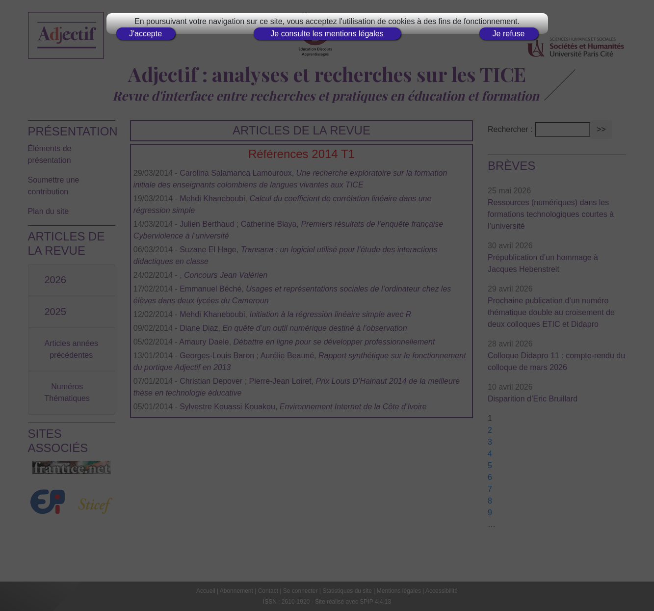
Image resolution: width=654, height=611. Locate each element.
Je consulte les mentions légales (326, 33)
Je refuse (509, 33)
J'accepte (145, 33)
